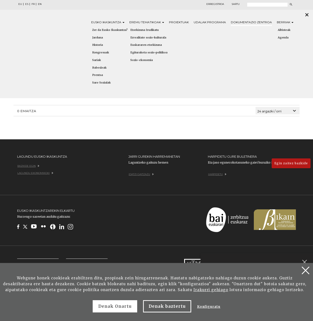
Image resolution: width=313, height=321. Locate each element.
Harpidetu (217, 174)
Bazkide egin (28, 165)
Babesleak (99, 67)
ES (26, 4)
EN (40, 4)
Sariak (96, 60)
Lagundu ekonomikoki (35, 173)
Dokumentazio (251, 22)
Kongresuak (100, 52)
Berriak (285, 22)
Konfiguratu (208, 307)
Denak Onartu (115, 306)
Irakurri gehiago (210, 289)
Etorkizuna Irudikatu (144, 30)
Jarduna (97, 37)
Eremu (146, 22)
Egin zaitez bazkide (291, 163)
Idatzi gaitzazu (141, 174)
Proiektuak (179, 22)
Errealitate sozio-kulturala (148, 37)
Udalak (210, 22)
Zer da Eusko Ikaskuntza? (110, 30)
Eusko (107, 22)
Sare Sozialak (101, 82)
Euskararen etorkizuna (146, 45)
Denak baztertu (167, 306)
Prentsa (97, 75)
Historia (97, 45)
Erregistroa (215, 4)
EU (20, 4)
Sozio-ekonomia (141, 60)
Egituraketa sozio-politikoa (149, 52)
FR (33, 4)
